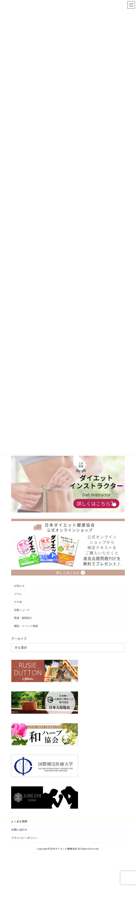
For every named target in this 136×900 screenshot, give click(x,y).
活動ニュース (22, 610)
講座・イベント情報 (26, 626)
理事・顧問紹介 (23, 618)
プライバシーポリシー (24, 838)
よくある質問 (19, 821)
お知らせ (19, 586)
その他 (18, 602)
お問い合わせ (19, 829)
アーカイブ (19, 639)
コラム (18, 594)
